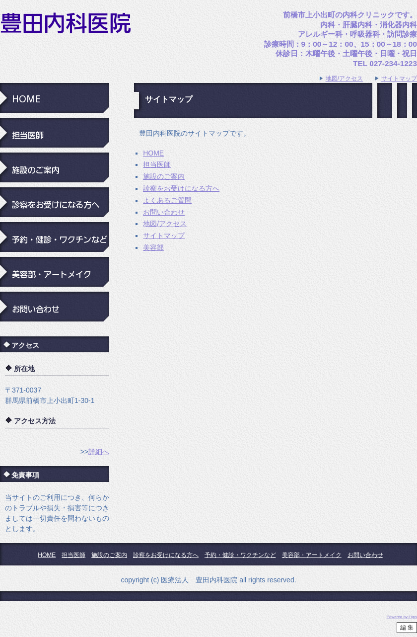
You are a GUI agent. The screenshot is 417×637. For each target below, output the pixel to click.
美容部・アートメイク (312, 555)
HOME (153, 153)
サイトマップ (399, 78)
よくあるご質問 (167, 200)
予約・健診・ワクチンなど (240, 555)
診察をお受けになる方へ (181, 188)
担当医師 (157, 164)
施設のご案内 (164, 176)
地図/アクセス (344, 78)
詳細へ (98, 452)
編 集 (407, 627)
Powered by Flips (402, 617)
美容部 (153, 247)
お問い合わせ (164, 212)
